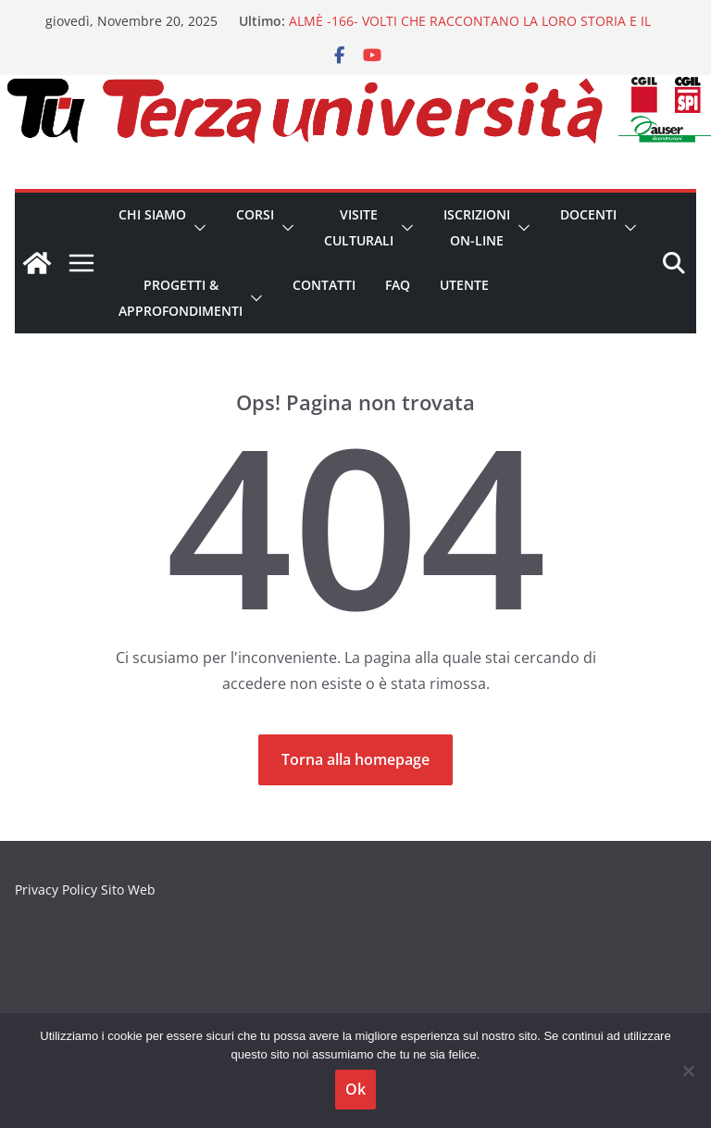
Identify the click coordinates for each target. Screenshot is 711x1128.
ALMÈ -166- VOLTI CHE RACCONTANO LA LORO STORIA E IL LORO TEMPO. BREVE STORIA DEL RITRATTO (470, 30)
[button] (196, 228)
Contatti (324, 285)
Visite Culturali (358, 227)
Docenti (588, 214)
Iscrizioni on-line (476, 227)
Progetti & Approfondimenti (180, 298)
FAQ (397, 285)
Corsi (255, 214)
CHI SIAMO (152, 214)
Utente (464, 285)
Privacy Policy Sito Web (85, 889)
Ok (355, 1089)
